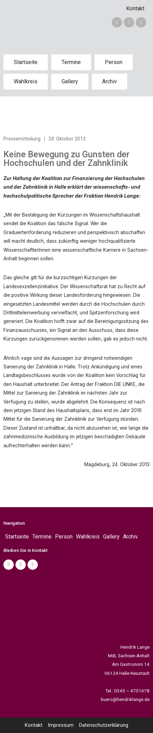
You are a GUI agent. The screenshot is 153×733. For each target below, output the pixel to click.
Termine (71, 62)
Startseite (25, 62)
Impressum (61, 725)
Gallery (70, 81)
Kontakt (135, 8)
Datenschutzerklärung (103, 725)
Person (113, 62)
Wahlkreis (25, 81)
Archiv (109, 81)
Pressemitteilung (22, 139)
